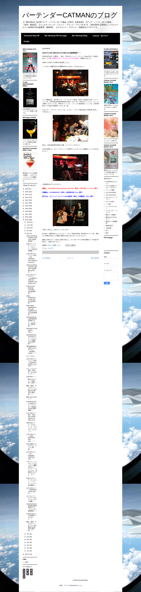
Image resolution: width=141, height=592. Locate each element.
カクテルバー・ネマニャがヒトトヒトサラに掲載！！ (31, 498)
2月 (28, 548)
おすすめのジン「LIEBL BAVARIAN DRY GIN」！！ (31, 437)
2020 (27, 206)
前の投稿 (95, 258)
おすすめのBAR (111, 192)
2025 (27, 192)
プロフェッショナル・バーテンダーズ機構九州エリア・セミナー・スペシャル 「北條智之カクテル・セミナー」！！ (31, 468)
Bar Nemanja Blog (79, 36)
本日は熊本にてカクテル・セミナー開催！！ (31, 446)
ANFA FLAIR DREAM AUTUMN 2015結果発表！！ (31, 289)
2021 (27, 203)
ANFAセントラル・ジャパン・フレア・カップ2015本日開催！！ (31, 247)
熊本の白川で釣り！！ (31, 398)
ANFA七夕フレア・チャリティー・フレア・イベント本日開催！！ (31, 482)
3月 (28, 545)
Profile (26, 41)
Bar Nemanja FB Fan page (56, 36)
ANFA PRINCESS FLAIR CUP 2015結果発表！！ (31, 299)
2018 (27, 211)
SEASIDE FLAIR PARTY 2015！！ (31, 330)
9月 (28, 230)
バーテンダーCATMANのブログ (69, 15)
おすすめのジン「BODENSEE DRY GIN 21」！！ (31, 490)
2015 (27, 220)
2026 (27, 189)
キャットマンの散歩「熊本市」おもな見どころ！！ (31, 371)
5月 (28, 539)
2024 (27, 194)
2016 (27, 217)
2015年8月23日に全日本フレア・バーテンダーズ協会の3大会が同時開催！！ (31, 406)
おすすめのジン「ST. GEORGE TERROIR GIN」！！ (31, 455)
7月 (28, 534)
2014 (27, 554)
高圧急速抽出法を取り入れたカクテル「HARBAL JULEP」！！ (31, 349)
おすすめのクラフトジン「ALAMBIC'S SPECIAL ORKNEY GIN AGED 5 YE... (31, 279)
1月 (28, 551)
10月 (28, 228)
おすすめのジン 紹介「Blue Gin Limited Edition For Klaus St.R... (31, 416)
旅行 (107, 233)
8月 (28, 233)
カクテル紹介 (110, 201)
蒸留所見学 (109, 225)
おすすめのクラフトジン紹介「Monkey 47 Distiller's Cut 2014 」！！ (31, 362)
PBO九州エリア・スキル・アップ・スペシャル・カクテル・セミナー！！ (31, 427)
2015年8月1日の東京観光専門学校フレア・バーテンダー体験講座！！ (31, 507)
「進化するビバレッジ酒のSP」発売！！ (31, 381)
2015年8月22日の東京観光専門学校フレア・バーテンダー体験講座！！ (31, 321)
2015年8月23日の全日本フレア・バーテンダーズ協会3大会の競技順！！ (31, 339)
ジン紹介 (108, 204)
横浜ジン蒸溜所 (111, 215)
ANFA (26, 562)
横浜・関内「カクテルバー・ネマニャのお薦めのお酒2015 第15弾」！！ (31, 526)
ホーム (71, 258)
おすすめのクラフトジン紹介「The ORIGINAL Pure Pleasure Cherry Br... (31, 258)
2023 (27, 197)
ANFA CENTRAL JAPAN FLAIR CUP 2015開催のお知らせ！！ (31, 268)
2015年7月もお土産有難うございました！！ (31, 516)
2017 (27, 214)
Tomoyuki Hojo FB (31, 36)
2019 (27, 208)
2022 (27, 200)
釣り (107, 230)
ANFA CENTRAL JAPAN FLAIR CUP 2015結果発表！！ (31, 238)
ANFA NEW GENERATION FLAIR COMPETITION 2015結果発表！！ (31, 310)
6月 (28, 537)
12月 (28, 222)
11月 (28, 225)
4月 (28, 542)
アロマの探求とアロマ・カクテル (111, 186)
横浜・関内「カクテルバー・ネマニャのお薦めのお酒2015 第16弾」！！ (31, 390)
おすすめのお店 (111, 195)
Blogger (79, 585)
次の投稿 (46, 258)
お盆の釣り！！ (31, 376)
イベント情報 (110, 190)
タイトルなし (30, 356)
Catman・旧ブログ (100, 36)
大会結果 (50, 248)
